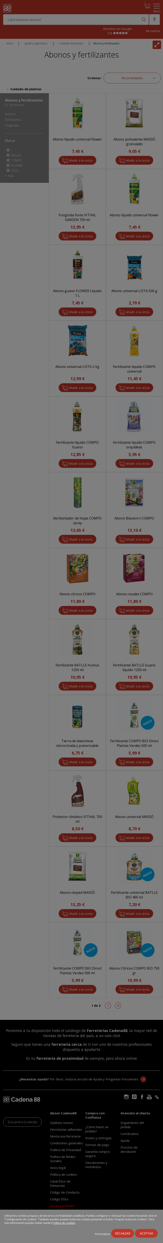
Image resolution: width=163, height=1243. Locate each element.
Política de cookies (64, 1223)
